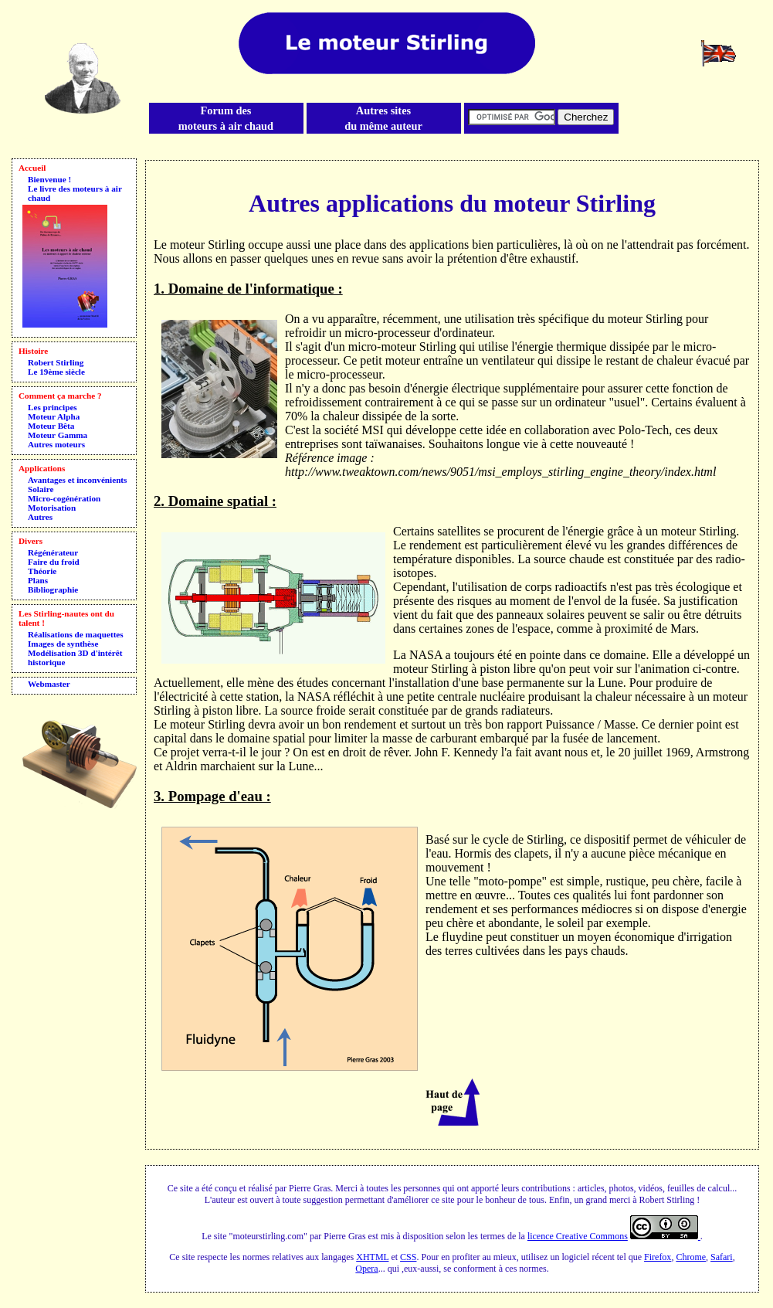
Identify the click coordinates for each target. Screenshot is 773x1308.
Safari (721, 1257)
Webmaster (49, 683)
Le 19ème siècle (56, 371)
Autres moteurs (56, 444)
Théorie (42, 571)
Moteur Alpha (54, 416)
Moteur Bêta (51, 425)
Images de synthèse (63, 643)
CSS (408, 1257)
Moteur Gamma (57, 435)
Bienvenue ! (49, 179)
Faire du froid (54, 561)
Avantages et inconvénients (77, 479)
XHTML (372, 1257)
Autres (40, 517)
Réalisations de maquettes (76, 634)
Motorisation (52, 507)
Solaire (40, 489)
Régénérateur (53, 552)
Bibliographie (53, 589)
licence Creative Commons (577, 1236)
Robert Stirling (55, 362)
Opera (366, 1268)
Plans (38, 580)
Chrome (691, 1257)
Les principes (52, 407)
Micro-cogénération (64, 498)
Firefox (657, 1257)
